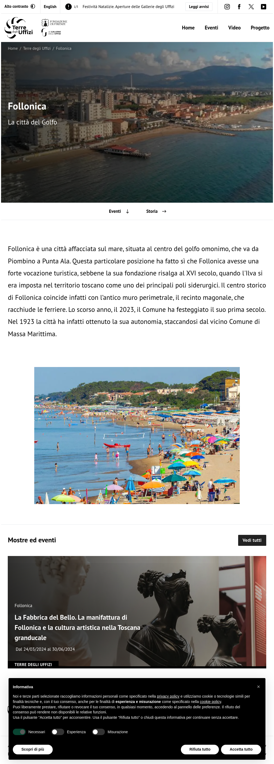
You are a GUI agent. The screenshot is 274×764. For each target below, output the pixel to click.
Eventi (211, 27)
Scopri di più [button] (32, 749)
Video (234, 27)
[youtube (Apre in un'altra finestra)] (263, 7)
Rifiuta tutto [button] (200, 749)
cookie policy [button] (210, 701)
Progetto (260, 27)
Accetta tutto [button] (241, 749)
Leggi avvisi (199, 6)
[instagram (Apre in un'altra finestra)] (227, 7)
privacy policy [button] (168, 696)
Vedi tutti (252, 540)
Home (188, 27)
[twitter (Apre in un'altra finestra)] (251, 7)
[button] (258, 686)
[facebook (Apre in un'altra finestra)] (239, 7)
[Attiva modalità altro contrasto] (20, 6)
